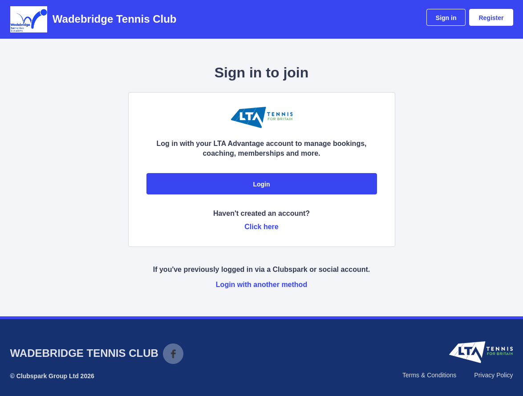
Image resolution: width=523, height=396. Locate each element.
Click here (261, 226)
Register (490, 17)
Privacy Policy (493, 375)
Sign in (446, 17)
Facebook (173, 353)
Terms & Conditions (429, 375)
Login (261, 184)
